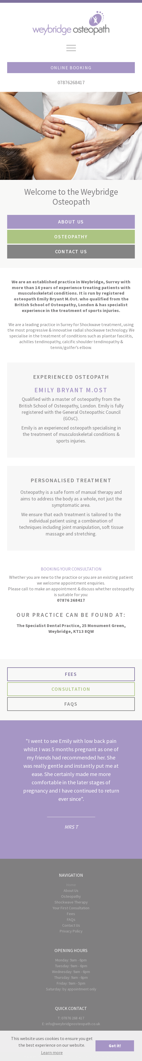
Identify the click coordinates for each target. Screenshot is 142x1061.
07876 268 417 (72, 1017)
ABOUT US (71, 221)
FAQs (71, 919)
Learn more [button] (52, 1052)
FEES (71, 674)
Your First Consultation (71, 907)
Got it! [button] (115, 1045)
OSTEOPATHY (71, 236)
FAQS (70, 704)
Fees (71, 913)
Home (71, 884)
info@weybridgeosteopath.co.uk (73, 1023)
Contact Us (71, 925)
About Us (71, 890)
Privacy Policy (71, 931)
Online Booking (71, 67)
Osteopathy (71, 896)
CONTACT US (71, 251)
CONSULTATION (71, 689)
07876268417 (71, 82)
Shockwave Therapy (71, 902)
